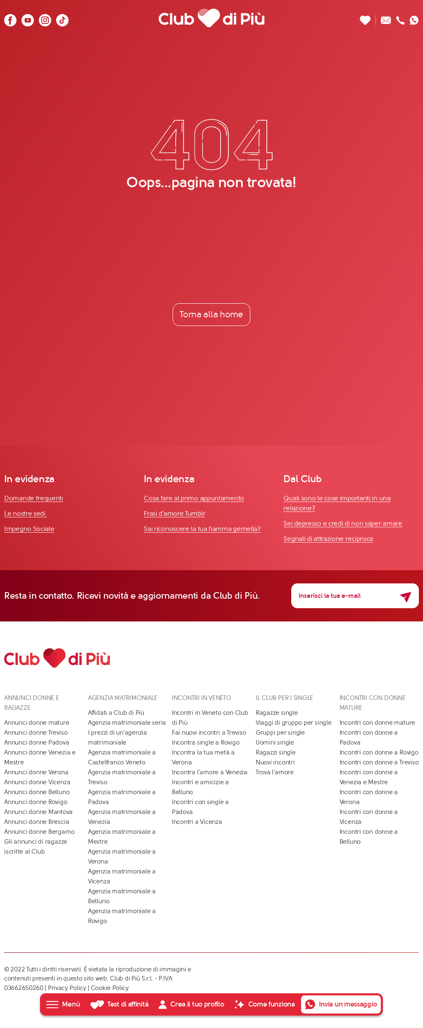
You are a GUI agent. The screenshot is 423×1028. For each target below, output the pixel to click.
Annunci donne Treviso (35, 732)
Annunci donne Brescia (36, 822)
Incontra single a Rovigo (206, 742)
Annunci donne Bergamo (39, 831)
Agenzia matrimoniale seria (127, 722)
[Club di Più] (211, 18)
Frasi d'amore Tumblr (174, 514)
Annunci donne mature (36, 722)
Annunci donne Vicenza (37, 782)
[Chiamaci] (400, 18)
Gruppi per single (280, 732)
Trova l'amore (275, 772)
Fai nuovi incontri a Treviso (209, 732)
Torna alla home (211, 314)
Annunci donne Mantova (38, 812)
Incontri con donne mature (377, 722)
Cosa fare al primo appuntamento (194, 498)
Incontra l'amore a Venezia (209, 772)
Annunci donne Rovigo (35, 802)
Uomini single (275, 742)
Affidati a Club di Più (116, 712)
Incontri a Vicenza (197, 822)
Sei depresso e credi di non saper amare (342, 524)
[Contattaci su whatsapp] (414, 18)
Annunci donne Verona (36, 772)
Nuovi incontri (275, 762)
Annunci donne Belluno (36, 792)
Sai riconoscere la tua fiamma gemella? (202, 529)
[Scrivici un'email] (386, 18)
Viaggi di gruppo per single (294, 722)
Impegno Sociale (29, 529)
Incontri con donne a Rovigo (379, 752)
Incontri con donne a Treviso (379, 762)
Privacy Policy (67, 988)
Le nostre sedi (25, 514)
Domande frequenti (33, 498)
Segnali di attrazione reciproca (328, 539)
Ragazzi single (276, 752)
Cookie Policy (110, 988)
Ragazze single (277, 712)
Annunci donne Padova (36, 742)
